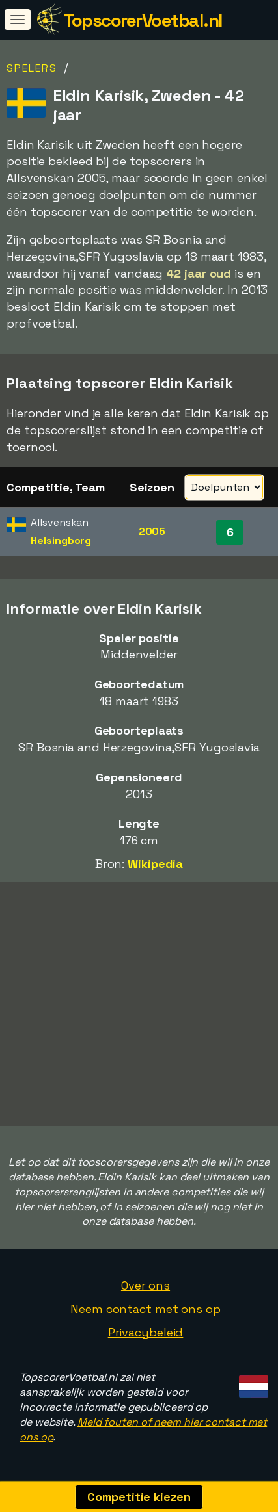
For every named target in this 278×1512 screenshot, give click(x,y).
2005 (152, 531)
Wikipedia (155, 863)
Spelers (32, 68)
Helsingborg (61, 540)
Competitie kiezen (138, 1496)
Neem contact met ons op (145, 1308)
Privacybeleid (146, 1332)
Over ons (145, 1285)
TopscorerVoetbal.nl (143, 20)
